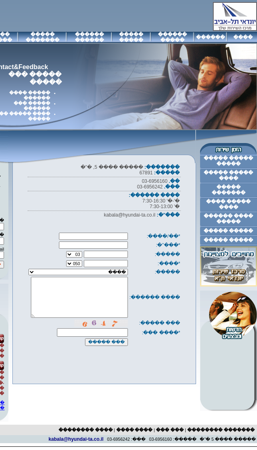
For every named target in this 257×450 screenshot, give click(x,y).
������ (210, 37)
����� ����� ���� (228, 175)
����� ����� (131, 37)
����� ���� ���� (228, 204)
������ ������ (89, 37)
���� (243, 37)
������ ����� (172, 37)
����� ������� (42, 37)
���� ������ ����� (228, 219)
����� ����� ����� (228, 161)
